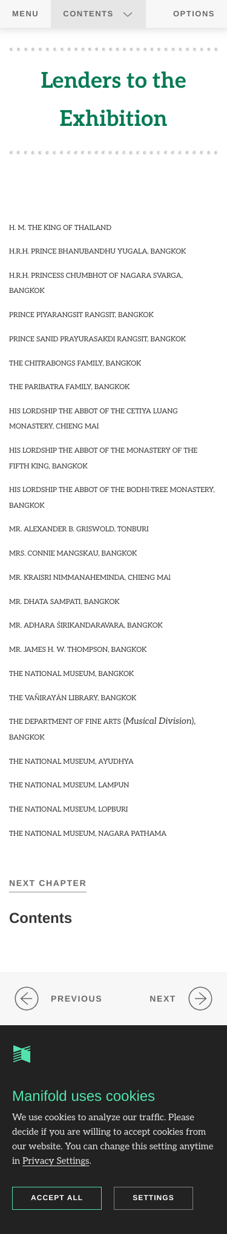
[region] (113, 444)
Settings (153, 1197)
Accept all (57, 1197)
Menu (25, 13)
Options (194, 13)
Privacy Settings (55, 1161)
